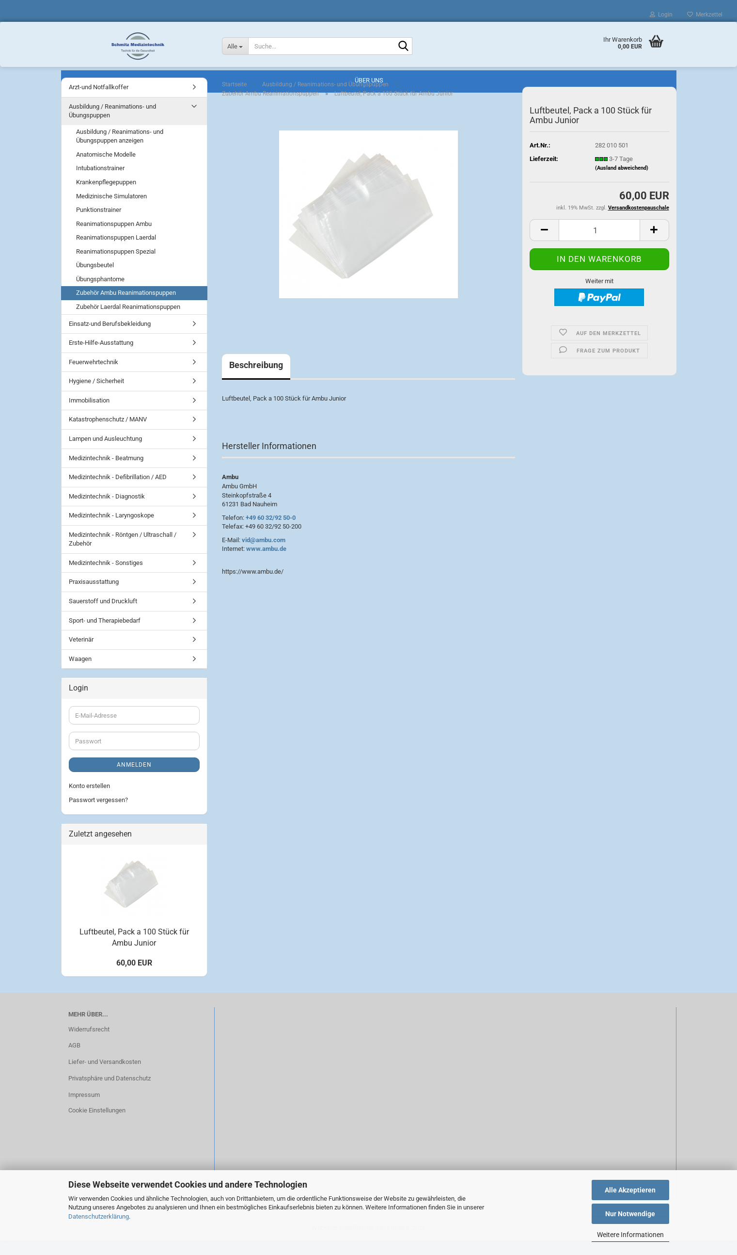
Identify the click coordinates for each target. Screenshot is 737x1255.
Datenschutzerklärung (98, 1216)
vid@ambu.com (263, 554)
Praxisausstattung (94, 596)
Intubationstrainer (100, 182)
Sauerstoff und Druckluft (103, 615)
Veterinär (81, 654)
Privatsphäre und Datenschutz (109, 1092)
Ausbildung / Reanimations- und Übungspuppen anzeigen (119, 151)
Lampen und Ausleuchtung (105, 453)
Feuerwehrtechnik (93, 376)
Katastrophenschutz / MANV (108, 433)
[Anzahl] (599, 245)
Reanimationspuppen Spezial (116, 266)
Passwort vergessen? (98, 814)
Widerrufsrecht (89, 1043)
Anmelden (134, 779)
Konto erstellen (89, 800)
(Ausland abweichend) (621, 182)
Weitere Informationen (630, 1235)
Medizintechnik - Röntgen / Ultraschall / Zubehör (122, 554)
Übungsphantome (100, 293)
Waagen (80, 673)
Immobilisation (89, 414)
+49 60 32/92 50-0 (271, 532)
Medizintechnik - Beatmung (106, 472)
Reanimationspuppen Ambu (114, 238)
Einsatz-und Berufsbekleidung (110, 338)
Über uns (369, 80)
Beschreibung (256, 379)
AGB (74, 1059)
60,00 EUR (134, 977)
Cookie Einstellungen (96, 1124)
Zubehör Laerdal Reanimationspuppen (128, 321)
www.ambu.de (266, 563)
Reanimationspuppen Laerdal (116, 252)
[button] (544, 245)
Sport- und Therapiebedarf (105, 635)
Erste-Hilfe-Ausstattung (101, 357)
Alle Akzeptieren (630, 1190)
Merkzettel (704, 14)
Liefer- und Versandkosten (104, 1076)
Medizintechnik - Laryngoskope (111, 529)
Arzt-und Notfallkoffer (98, 101)
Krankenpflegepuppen (106, 196)
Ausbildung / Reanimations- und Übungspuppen (112, 125)
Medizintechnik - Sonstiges (106, 577)
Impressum (84, 1109)
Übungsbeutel (95, 279)
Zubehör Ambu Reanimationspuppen (126, 307)
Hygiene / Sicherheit (96, 395)
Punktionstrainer (98, 224)
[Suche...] (235, 46)
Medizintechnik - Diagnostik (107, 511)
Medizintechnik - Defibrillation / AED (118, 491)
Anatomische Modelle (106, 169)
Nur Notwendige (630, 1214)
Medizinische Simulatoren (111, 210)
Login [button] (661, 14)
